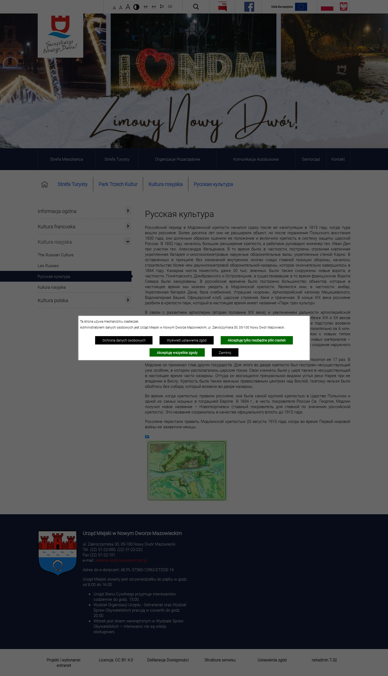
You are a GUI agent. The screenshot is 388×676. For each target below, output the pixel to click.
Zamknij (225, 352)
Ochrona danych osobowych (124, 340)
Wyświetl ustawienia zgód (186, 340)
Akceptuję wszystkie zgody (177, 352)
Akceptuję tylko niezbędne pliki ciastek (257, 340)
